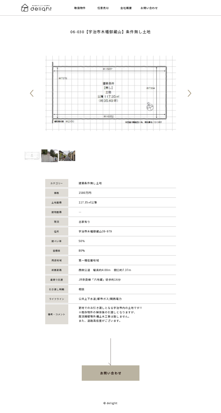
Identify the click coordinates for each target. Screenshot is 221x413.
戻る (32, 93)
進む (189, 93)
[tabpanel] (110, 93)
